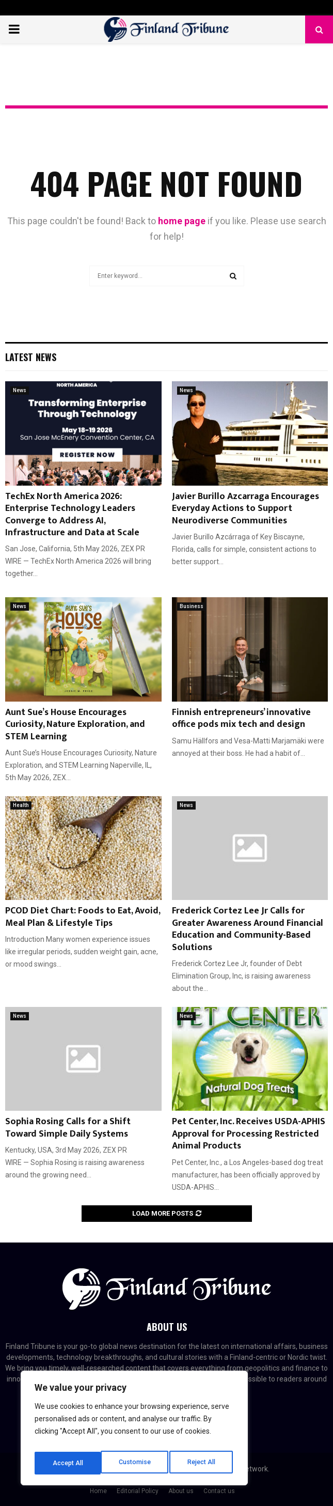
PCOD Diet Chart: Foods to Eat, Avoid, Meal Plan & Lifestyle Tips (82, 916)
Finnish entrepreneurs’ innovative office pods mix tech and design (241, 718)
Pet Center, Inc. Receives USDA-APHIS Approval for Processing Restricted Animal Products (248, 1134)
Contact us (219, 1491)
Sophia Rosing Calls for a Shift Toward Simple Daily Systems (68, 1127)
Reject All (136, 1463)
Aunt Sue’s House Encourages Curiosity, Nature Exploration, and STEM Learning (75, 724)
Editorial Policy (137, 1491)
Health (21, 805)
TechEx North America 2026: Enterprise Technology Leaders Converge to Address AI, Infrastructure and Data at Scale (72, 514)
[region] (134, 1431)
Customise (68, 1463)
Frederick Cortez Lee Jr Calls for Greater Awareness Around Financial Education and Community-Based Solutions (247, 929)
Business (191, 606)
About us (181, 1491)
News (19, 390)
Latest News (30, 357)
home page (181, 220)
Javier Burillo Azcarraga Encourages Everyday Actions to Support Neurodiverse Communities (245, 509)
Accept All (202, 1463)
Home (98, 1491)
